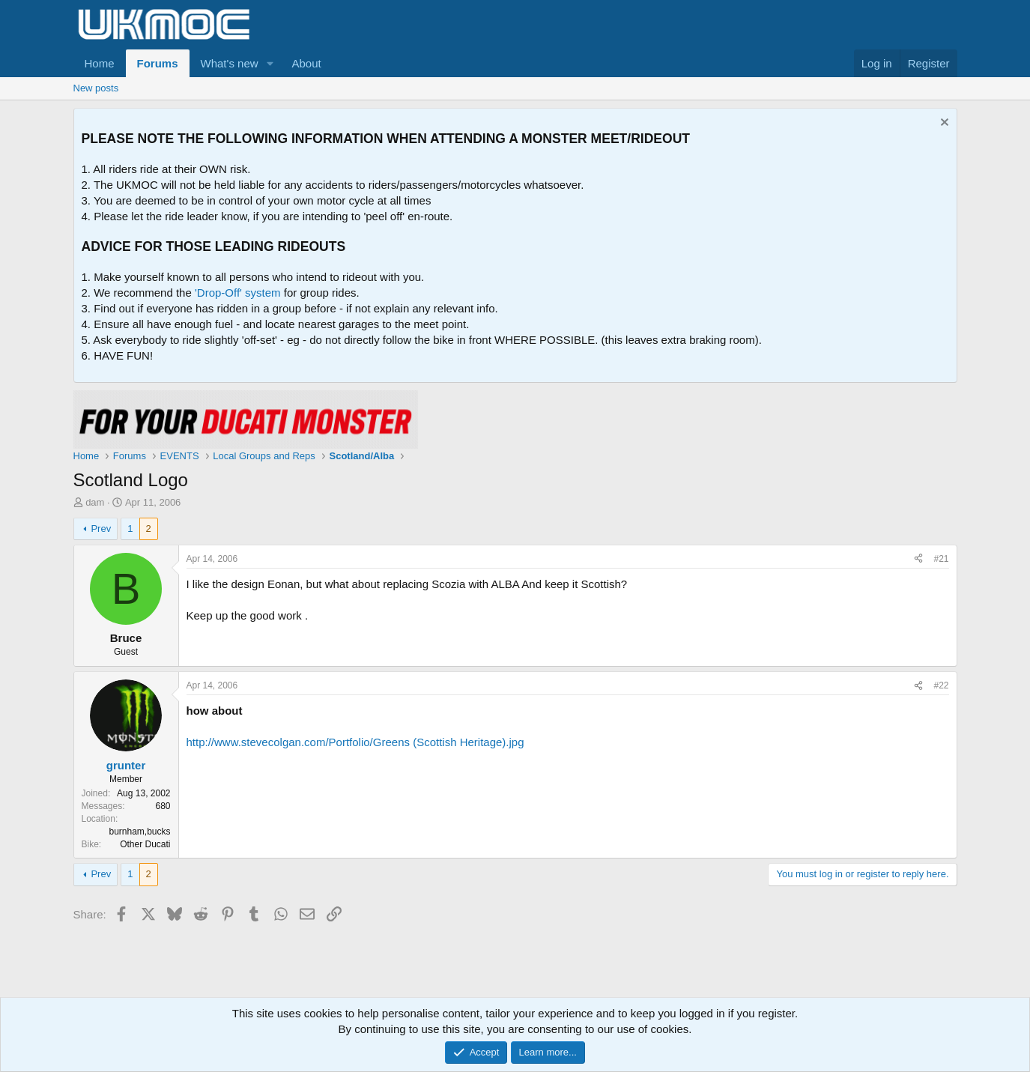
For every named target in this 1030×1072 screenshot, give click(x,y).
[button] (269, 63)
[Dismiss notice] (942, 124)
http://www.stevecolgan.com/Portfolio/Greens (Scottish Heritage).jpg (355, 742)
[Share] (918, 559)
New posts (96, 88)
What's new (229, 63)
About (306, 63)
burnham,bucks (139, 831)
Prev (101, 528)
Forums (157, 63)
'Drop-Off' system (238, 292)
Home (100, 63)
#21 (940, 559)
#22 (940, 685)
